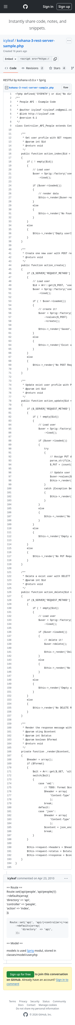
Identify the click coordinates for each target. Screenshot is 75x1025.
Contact (31, 1005)
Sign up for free (20, 974)
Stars (57, 68)
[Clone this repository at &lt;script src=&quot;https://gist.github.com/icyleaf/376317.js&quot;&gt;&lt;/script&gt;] (35, 59)
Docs (21, 1005)
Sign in (48, 6)
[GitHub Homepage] (25, 1014)
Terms (12, 1001)
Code (11, 68)
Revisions (32, 68)
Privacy (23, 1001)
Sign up (64, 6)
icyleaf (8, 40)
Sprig (30, 950)
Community (59, 1001)
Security (34, 1001)
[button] (55, 59)
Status (46, 1001)
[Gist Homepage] (25, 6)
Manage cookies (48, 1005)
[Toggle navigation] (5, 6)
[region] (37, 481)
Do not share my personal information (37, 1008)
